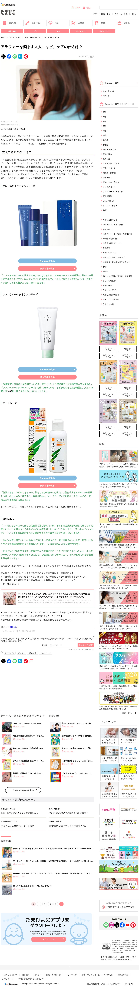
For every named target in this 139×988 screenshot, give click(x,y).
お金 (105, 266)
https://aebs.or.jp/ (117, 952)
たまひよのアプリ (110, 290)
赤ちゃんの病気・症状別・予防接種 (117, 276)
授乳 (105, 135)
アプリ (34, 31)
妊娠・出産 (105, 14)
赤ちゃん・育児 (121, 14)
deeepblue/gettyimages (10, 124)
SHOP (75, 7)
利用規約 (25, 975)
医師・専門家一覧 (53, 975)
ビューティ (21, 653)
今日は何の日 (33, 653)
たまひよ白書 (108, 304)
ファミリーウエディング (113, 191)
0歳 (10, 391)
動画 (105, 210)
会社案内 (128, 983)
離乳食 (99, 23)
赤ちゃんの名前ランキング (114, 257)
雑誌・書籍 (12, 31)
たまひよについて (110, 220)
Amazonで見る (47, 261)
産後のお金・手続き (111, 182)
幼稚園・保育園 (109, 173)
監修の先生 (107, 285)
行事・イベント (109, 168)
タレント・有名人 (110, 205)
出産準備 (77, 23)
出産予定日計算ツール (112, 243)
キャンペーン (81, 31)
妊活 (134, 14)
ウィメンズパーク (46, 653)
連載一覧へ (127, 713)
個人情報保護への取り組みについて (103, 983)
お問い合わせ (7, 979)
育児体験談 (107, 196)
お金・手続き (33, 23)
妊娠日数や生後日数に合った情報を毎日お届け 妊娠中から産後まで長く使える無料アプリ (49, 932)
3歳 (104, 126)
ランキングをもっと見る (23, 790)
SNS (57, 31)
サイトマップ (71, 975)
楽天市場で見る (47, 268)
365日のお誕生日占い (112, 238)
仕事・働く (107, 177)
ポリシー (37, 975)
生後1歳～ (107, 96)
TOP (95, 14)
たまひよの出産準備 (111, 299)
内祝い (86, 7)
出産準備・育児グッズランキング (116, 262)
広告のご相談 (122, 975)
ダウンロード (48, 939)
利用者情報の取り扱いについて (31, 979)
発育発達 (106, 159)
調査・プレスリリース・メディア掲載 (97, 975)
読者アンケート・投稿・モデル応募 (117, 234)
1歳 (104, 116)
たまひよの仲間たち (111, 294)
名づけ (53, 23)
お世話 (105, 144)
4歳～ (105, 130)
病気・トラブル (109, 149)
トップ (3, 37)
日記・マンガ (108, 201)
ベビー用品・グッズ (111, 163)
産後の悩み (107, 154)
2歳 (104, 121)
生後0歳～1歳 (108, 91)
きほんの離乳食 (109, 280)
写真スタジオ (104, 31)
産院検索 (106, 248)
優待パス (123, 23)
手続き (105, 271)
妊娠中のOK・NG (110, 252)
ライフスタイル (9, 653)
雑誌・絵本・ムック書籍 (113, 224)
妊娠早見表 (9, 23)
